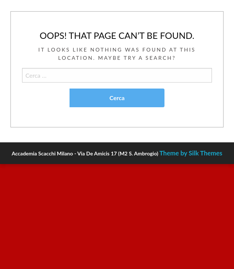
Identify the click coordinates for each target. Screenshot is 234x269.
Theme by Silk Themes (191, 153)
